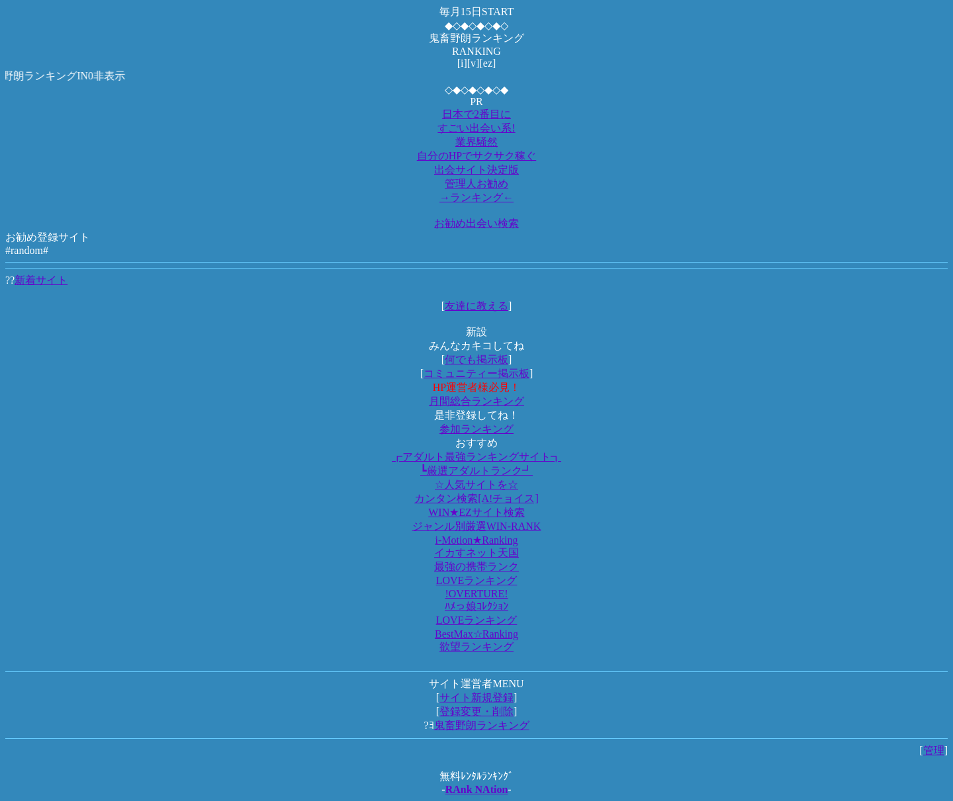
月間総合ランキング (476, 401)
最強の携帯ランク (476, 566)
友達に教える (476, 306)
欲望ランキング (476, 646)
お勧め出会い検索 (476, 223)
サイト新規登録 (476, 697)
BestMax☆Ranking (476, 634)
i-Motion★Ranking (476, 540)
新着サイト (41, 280)
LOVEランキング (477, 580)
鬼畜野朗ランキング (481, 725)
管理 (933, 750)
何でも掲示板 (476, 359)
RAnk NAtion (476, 789)
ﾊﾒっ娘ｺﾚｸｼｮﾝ (476, 606)
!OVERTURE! (476, 593)
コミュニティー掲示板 (476, 373)
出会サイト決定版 (476, 169)
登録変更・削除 (476, 711)
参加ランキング (476, 429)
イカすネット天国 (476, 552)
